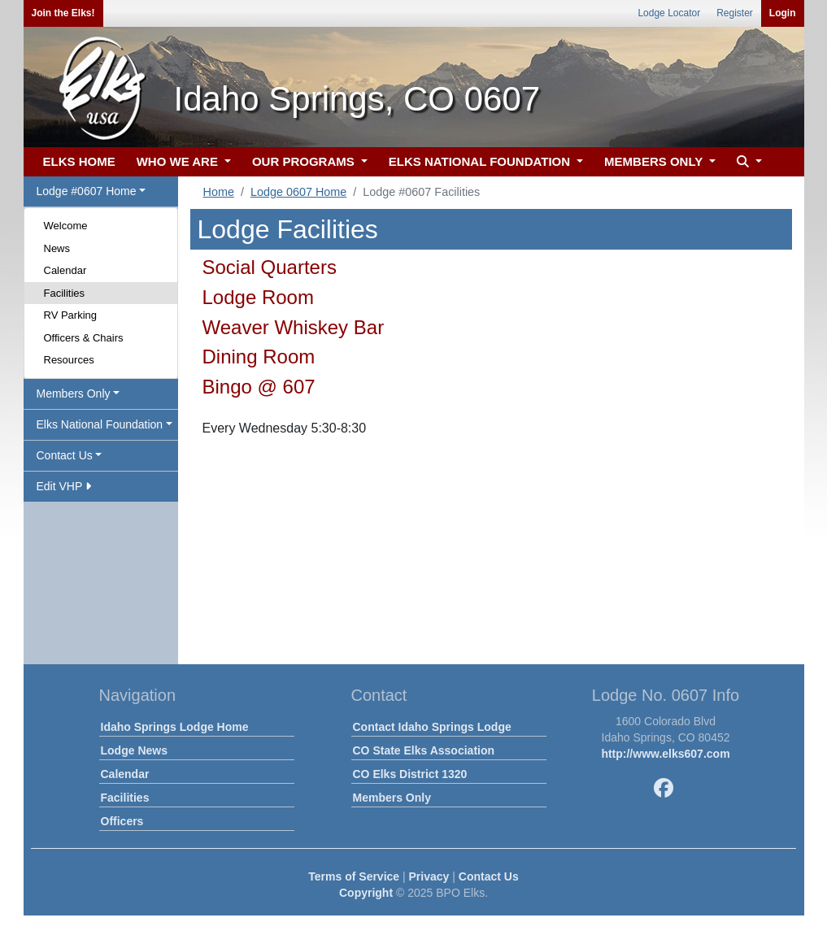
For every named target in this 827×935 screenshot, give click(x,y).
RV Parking (71, 315)
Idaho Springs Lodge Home (175, 726)
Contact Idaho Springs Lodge (432, 726)
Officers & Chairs (84, 338)
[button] (747, 162)
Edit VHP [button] (64, 486)
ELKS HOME (79, 161)
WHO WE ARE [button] (179, 161)
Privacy (429, 876)
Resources (69, 360)
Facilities (64, 293)
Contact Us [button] (65, 455)
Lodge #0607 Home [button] (87, 191)
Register (734, 13)
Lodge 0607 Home (298, 191)
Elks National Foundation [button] (100, 424)
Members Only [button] (74, 393)
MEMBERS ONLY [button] (655, 161)
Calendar (65, 270)
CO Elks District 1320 (410, 774)
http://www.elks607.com (665, 753)
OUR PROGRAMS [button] (305, 161)
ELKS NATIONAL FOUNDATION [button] (481, 161)
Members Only (392, 797)
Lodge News (134, 750)
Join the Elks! (63, 13)
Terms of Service (353, 876)
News (57, 248)
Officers (122, 821)
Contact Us (489, 876)
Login (782, 13)
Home (218, 191)
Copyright (366, 892)
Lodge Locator (669, 13)
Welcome (66, 226)
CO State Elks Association (424, 750)
